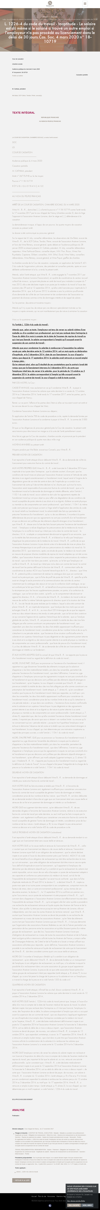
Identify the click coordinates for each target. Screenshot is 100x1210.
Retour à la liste (21, 1180)
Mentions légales (62, 1196)
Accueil (45, 16)
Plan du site (42, 1196)
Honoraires (51, 1196)
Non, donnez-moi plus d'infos (76, 1201)
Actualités (54, 16)
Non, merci (87, 1205)
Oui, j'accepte (74, 1205)
